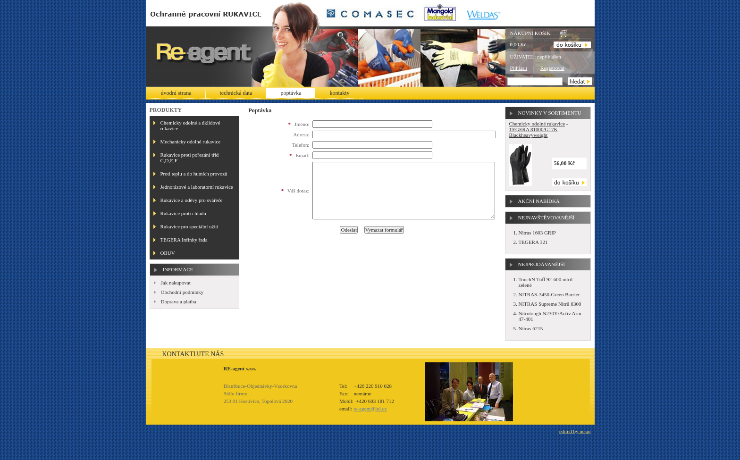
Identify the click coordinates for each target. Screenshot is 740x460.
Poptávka (290, 93)
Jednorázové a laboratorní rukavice (196, 187)
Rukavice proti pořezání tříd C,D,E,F (189, 157)
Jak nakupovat (176, 282)
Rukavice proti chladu (183, 213)
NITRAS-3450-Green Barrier (549, 294)
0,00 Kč (518, 44)
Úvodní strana (176, 93)
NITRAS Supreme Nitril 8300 (550, 304)
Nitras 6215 (531, 328)
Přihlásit (519, 68)
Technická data (236, 93)
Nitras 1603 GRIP (537, 232)
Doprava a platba (178, 301)
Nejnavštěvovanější (546, 217)
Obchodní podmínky (182, 292)
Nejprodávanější (541, 264)
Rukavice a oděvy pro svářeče (191, 200)
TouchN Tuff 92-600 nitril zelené (546, 282)
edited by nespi (575, 431)
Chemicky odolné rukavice (537, 123)
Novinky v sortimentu (549, 113)
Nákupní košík (530, 33)
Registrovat (552, 68)
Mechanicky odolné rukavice (190, 141)
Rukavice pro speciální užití (189, 226)
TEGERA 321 (533, 242)
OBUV (167, 253)
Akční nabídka (539, 201)
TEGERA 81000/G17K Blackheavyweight (533, 132)
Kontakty (339, 93)
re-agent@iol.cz (370, 408)
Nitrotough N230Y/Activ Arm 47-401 (550, 316)
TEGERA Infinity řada (184, 240)
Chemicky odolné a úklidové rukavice (190, 125)
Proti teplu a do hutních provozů (193, 173)
